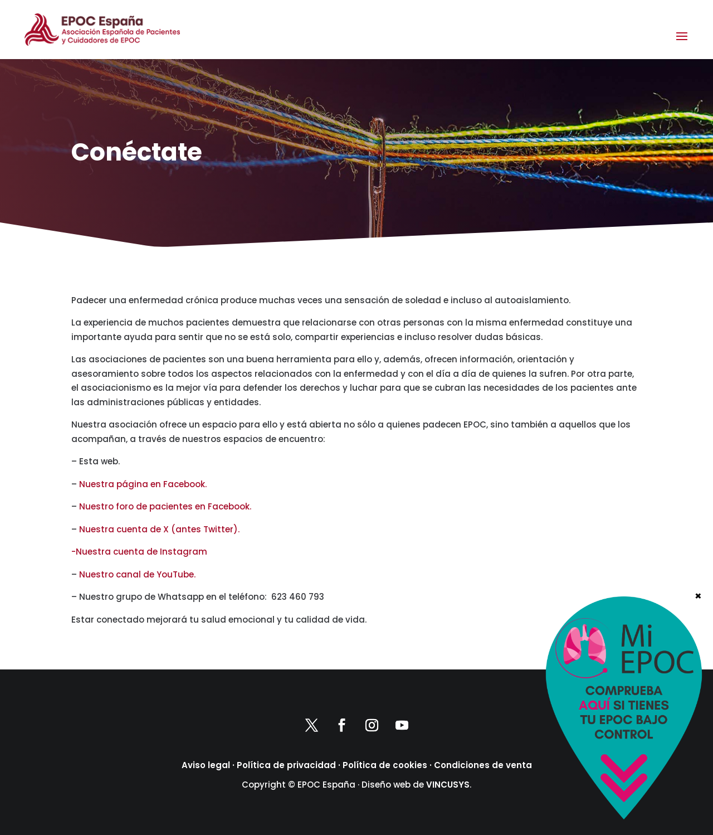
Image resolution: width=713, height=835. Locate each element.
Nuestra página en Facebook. (143, 484)
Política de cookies (385, 765)
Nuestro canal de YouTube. (137, 574)
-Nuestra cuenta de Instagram (139, 551)
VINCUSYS (448, 784)
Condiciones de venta (483, 765)
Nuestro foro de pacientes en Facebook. (165, 506)
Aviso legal (206, 765)
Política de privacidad (286, 765)
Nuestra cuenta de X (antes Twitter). (159, 529)
